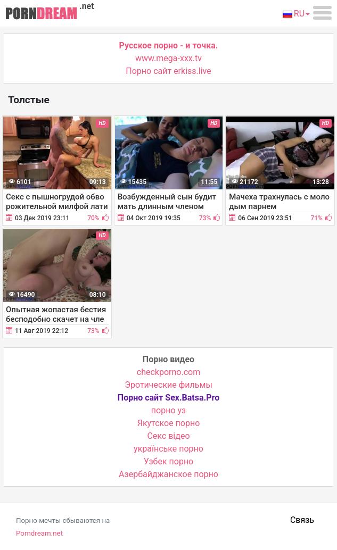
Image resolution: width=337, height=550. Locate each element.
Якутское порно (168, 423)
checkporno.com (168, 372)
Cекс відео (168, 436)
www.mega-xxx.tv (168, 58)
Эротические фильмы (168, 385)
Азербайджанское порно (168, 474)
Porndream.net (39, 533)
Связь (302, 520)
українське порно (168, 449)
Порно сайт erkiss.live (168, 71)
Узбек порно (169, 461)
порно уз (168, 410)
